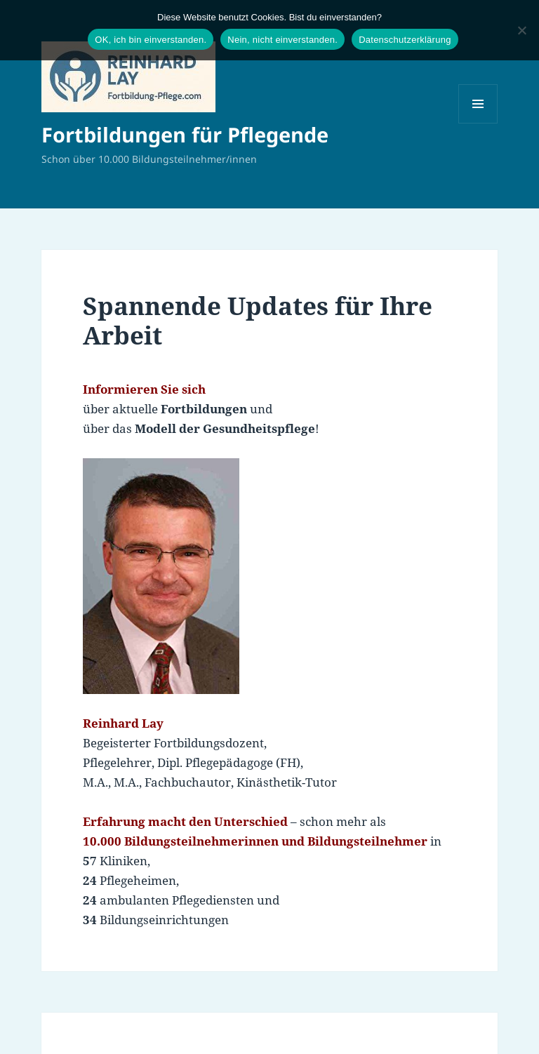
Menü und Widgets (478, 123)
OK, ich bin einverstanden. (150, 39)
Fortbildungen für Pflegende (184, 134)
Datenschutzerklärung (405, 39)
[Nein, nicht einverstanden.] (521, 30)
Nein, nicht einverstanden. (282, 39)
